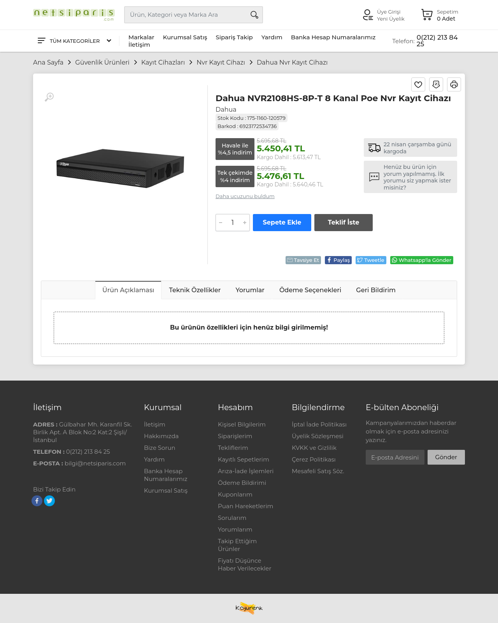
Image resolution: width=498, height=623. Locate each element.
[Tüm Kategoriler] (74, 41)
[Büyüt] (49, 97)
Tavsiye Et (303, 260)
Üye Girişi (388, 12)
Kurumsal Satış (185, 37)
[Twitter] (49, 500)
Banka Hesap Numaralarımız (333, 37)
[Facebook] (37, 500)
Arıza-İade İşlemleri (246, 471)
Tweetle (370, 260)
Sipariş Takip (234, 37)
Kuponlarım (235, 494)
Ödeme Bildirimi (242, 482)
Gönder (446, 457)
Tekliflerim (233, 447)
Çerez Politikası (314, 459)
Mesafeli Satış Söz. (318, 471)
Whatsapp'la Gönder (421, 260)
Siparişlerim (235, 436)
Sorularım (232, 517)
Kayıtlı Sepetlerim (243, 459)
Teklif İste (343, 222)
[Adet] (233, 222)
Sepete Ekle (282, 222)
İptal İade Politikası (319, 424)
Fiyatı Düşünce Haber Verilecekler (244, 564)
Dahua (226, 109)
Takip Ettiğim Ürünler (237, 545)
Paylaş (338, 260)
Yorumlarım (235, 529)
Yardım (271, 37)
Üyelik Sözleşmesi (318, 436)
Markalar (141, 37)
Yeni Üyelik (391, 19)
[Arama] (254, 14)
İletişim (139, 44)
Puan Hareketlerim (245, 506)
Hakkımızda (161, 436)
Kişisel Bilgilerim (242, 424)
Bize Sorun (159, 447)
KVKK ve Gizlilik (314, 447)
